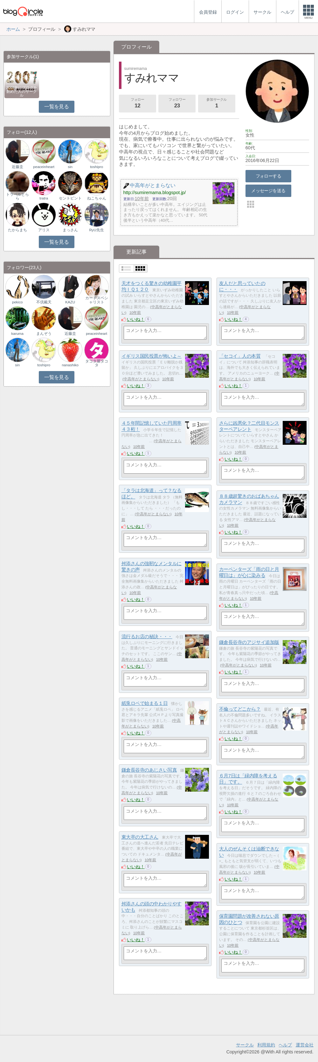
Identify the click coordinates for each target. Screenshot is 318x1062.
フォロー (137, 104)
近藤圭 (17, 167)
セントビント (70, 198)
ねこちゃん (96, 198)
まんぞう (44, 333)
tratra (43, 198)
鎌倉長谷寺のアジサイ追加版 (249, 642)
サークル (245, 1044)
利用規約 (266, 1044)
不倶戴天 (44, 302)
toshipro (96, 167)
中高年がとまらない (141, 379)
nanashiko (70, 365)
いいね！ (136, 319)
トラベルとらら (17, 196)
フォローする (268, 176)
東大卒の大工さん (139, 837)
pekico (17, 302)
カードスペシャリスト (96, 300)
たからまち (17, 230)
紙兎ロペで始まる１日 (144, 703)
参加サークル (216, 104)
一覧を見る (56, 106)
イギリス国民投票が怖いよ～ (151, 356)
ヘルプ (285, 1044)
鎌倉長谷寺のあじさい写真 (149, 770)
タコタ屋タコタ (96, 363)
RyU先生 (96, 230)
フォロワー (177, 104)
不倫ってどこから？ (240, 709)
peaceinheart (43, 167)
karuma (17, 333)
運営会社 (305, 1044)
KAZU (70, 302)
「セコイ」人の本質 (240, 356)
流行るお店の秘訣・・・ (146, 636)
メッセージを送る (268, 190)
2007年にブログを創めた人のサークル (22, 91)
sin (70, 167)
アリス (44, 230)
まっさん (70, 230)
